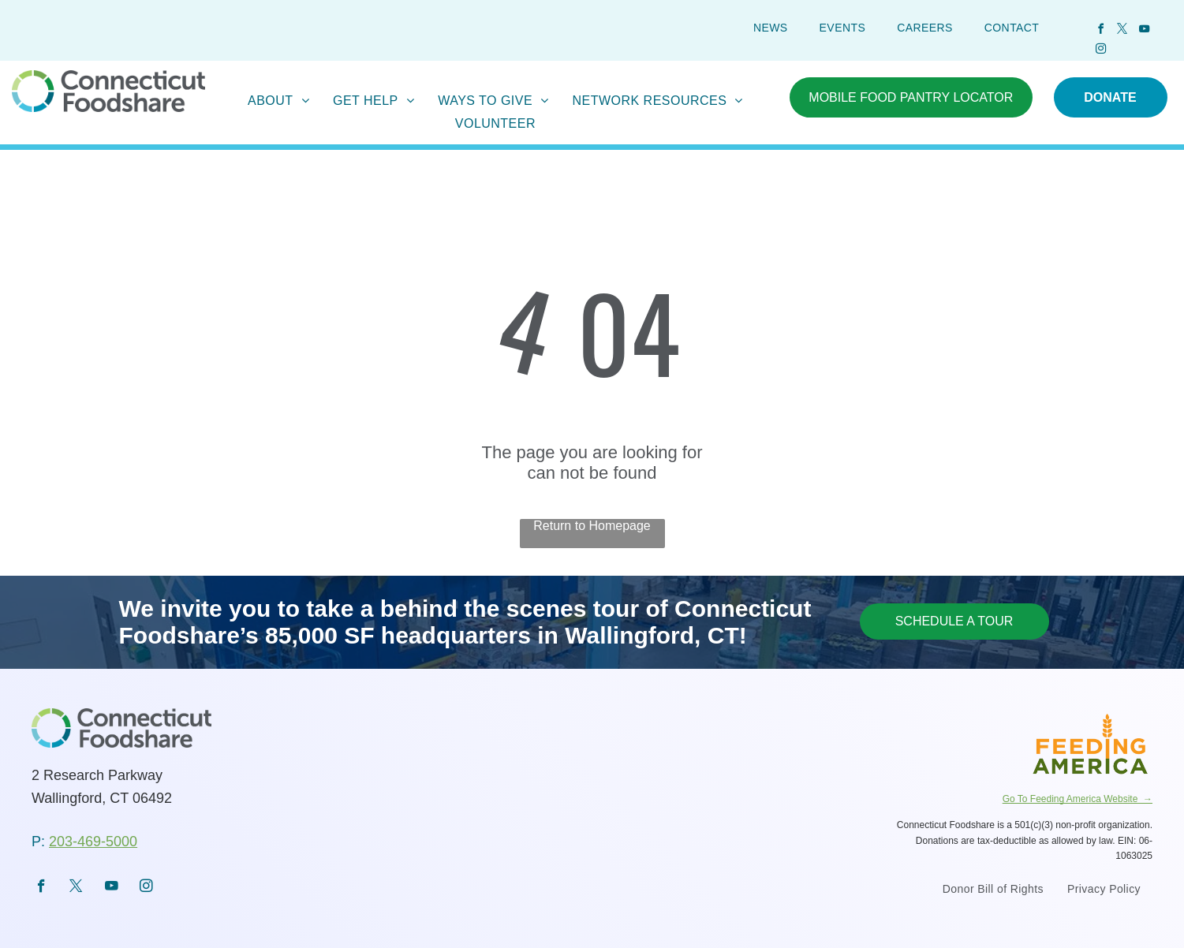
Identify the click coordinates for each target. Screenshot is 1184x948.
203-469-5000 (93, 841)
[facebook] (1100, 31)
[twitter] (1122, 31)
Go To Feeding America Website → (1077, 798)
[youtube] (1144, 31)
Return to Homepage (592, 525)
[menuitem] (771, 27)
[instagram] (1100, 51)
